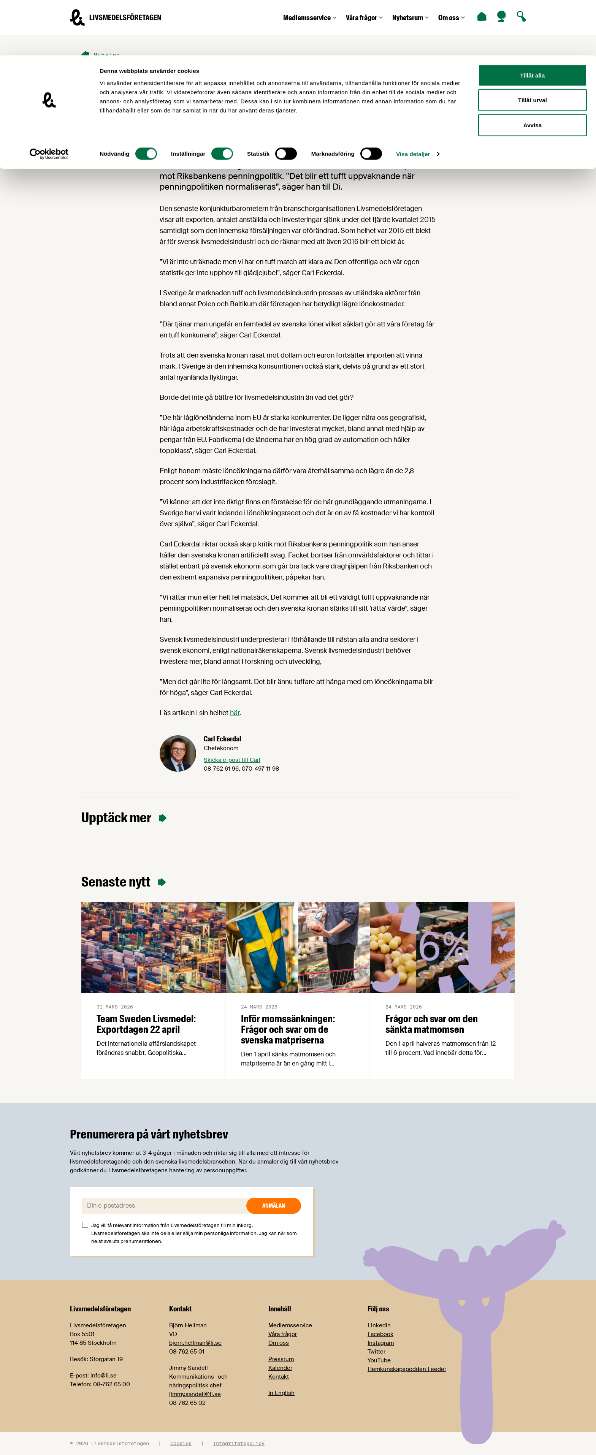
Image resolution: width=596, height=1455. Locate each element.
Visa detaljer (413, 98)
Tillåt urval (532, 45)
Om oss (278, 1343)
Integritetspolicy (239, 1443)
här (235, 712)
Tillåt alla (532, 20)
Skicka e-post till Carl (232, 760)
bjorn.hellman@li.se (195, 1343)
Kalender (280, 1368)
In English (281, 1393)
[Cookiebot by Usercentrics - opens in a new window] (49, 98)
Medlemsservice (290, 1325)
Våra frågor (282, 1334)
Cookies (181, 1443)
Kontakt (278, 1377)
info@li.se (103, 1375)
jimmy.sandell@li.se (195, 1394)
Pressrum (281, 1359)
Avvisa (532, 69)
